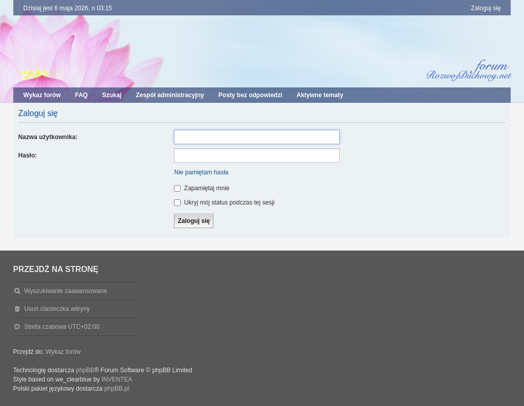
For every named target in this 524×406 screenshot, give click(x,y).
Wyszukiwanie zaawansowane (65, 291)
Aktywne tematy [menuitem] (319, 95)
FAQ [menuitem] (81, 95)
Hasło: (27, 155)
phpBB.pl (116, 388)
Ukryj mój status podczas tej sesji (224, 202)
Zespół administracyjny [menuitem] (170, 95)
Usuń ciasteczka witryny (57, 308)
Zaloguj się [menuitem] (485, 8)
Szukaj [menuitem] (111, 95)
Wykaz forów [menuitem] (42, 95)
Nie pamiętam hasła (201, 172)
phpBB (85, 370)
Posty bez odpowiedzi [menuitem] (250, 95)
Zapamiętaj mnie (201, 188)
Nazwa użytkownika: (48, 137)
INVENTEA (116, 379)
